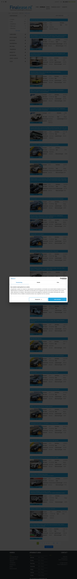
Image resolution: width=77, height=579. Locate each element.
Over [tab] (58, 282)
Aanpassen (38, 299)
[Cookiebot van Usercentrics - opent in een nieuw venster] (61, 279)
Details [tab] (38, 282)
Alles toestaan (57, 299)
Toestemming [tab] (19, 282)
